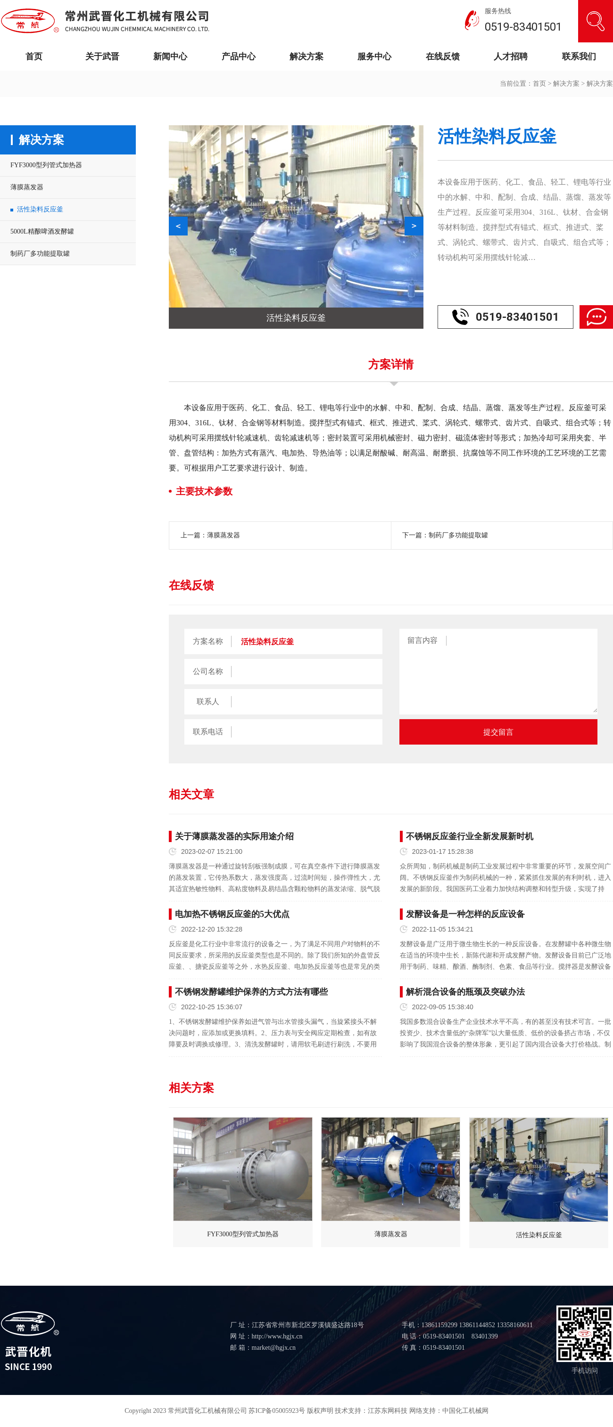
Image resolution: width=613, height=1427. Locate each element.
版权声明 (320, 1410)
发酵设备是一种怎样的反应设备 (465, 914)
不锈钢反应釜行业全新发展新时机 (469, 836)
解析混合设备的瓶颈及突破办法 (465, 992)
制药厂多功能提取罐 (40, 253)
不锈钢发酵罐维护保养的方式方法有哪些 (251, 992)
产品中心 (239, 56)
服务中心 (374, 56)
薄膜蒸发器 (26, 187)
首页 (33, 56)
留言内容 (422, 640)
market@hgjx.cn (274, 1347)
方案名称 (208, 641)
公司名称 (208, 671)
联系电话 (208, 732)
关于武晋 (102, 56)
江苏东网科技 (387, 1410)
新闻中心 (170, 56)
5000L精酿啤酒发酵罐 (42, 231)
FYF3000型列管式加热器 (46, 165)
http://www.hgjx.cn (277, 1336)
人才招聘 (511, 56)
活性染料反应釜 (40, 209)
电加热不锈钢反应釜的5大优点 (232, 914)
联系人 (208, 701)
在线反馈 (443, 56)
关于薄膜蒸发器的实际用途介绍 (234, 836)
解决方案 (306, 56)
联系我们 (579, 56)
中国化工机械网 (465, 1410)
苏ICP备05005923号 (277, 1410)
